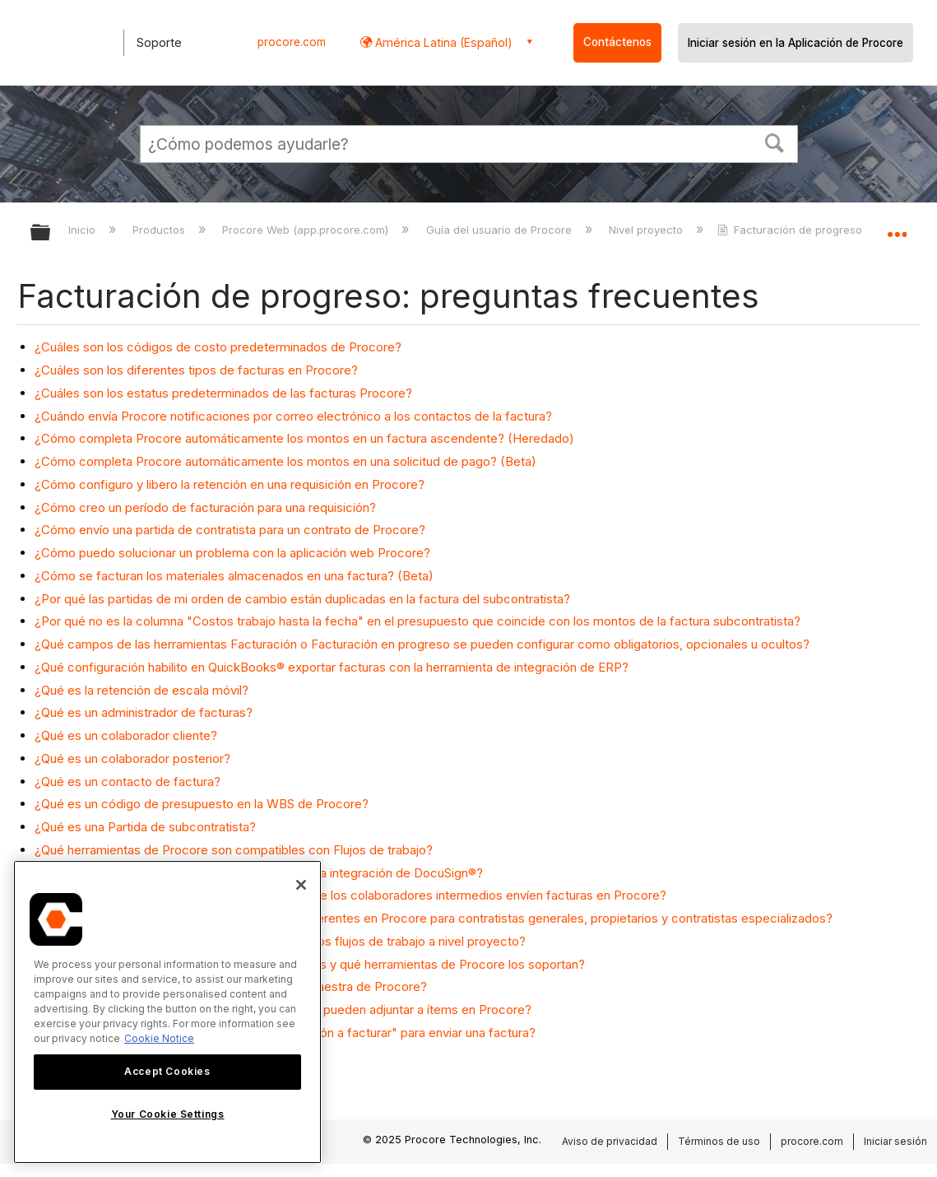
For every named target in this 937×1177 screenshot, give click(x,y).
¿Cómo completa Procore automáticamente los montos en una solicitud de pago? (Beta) (285, 461)
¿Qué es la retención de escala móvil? (141, 690)
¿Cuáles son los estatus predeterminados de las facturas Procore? (223, 393)
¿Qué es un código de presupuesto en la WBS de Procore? (202, 804)
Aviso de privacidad (609, 1141)
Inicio (83, 229)
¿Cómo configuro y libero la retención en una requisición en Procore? (229, 484)
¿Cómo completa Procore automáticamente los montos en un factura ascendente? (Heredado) (304, 438)
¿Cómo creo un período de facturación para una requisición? (205, 507)
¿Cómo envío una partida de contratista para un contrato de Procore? (230, 529)
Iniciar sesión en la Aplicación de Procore (795, 42)
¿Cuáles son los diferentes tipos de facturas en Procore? (196, 370)
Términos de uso (719, 1141)
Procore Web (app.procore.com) (307, 229)
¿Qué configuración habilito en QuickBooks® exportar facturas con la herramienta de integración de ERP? (332, 667)
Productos (160, 229)
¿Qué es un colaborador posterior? (132, 758)
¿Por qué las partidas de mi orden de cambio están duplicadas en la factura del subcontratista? (302, 599)
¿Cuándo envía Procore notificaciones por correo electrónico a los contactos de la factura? (293, 416)
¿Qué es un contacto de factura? (127, 781)
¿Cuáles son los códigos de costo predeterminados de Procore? (218, 347)
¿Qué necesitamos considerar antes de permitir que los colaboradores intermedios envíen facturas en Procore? (350, 895)
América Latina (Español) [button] (442, 42)
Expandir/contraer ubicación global (897, 228)
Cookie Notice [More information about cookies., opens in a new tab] (159, 1038)
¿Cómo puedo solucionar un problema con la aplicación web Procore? (232, 553)
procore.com (291, 42)
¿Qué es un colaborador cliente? (126, 735)
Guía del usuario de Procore (500, 229)
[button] (774, 142)
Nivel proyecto (647, 229)
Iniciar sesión (895, 1141)
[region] (167, 1012)
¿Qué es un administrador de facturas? (144, 712)
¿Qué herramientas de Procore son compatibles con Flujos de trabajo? (234, 850)
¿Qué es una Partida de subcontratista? (145, 827)
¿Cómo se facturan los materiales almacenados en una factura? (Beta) (234, 576)
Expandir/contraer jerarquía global (51, 233)
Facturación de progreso (791, 229)
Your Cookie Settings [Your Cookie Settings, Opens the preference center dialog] (168, 1114)
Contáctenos (617, 42)
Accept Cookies (167, 1071)
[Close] (301, 885)
